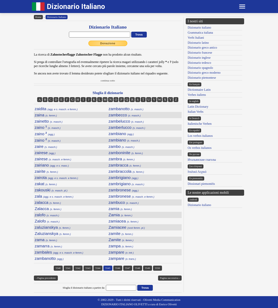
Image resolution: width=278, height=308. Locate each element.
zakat (46, 183)
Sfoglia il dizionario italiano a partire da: (84, 287)
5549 (147, 268)
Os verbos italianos (200, 147)
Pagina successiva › (170, 278)
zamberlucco (127, 127)
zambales (59, 252)
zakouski (51, 190)
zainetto (48, 121)
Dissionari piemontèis (201, 183)
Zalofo (47, 221)
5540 (58, 268)
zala (54, 196)
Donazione (107, 43)
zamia (120, 208)
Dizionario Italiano (76, 6)
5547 (127, 268)
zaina (46, 115)
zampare (121, 252)
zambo (122, 146)
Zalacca (48, 208)
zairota (56, 177)
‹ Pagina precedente (46, 278)
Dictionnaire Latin (199, 89)
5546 (117, 268)
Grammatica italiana (200, 32)
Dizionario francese (200, 52)
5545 (107, 268)
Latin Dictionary (198, 106)
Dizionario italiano (199, 27)
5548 (137, 268)
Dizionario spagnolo (200, 67)
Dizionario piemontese (202, 77)
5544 (97, 268)
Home (38, 17)
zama (46, 239)
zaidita (56, 108)
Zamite (121, 239)
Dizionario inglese (199, 57)
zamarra (48, 246)
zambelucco (126, 121)
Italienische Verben (200, 123)
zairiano (52, 165)
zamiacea (123, 221)
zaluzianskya (52, 227)
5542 (78, 268)
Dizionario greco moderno (204, 72)
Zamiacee (127, 227)
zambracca (125, 165)
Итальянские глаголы (202, 159)
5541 (68, 268)
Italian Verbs (195, 111)
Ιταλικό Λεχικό (197, 171)
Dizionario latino (198, 42)
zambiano (121, 133)
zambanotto (126, 108)
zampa (121, 246)
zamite (121, 233)
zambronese (124, 190)
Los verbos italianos (200, 135)
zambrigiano (123, 177)
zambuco (124, 202)
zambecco (125, 115)
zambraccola (126, 171)
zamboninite (126, 152)
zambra (122, 159)
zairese (45, 152)
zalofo (47, 215)
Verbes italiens (197, 94)
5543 (88, 268)
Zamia (120, 215)
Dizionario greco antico (202, 47)
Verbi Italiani (196, 37)
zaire (46, 146)
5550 (157, 268)
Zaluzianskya (53, 233)
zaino (48, 127)
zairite (46, 171)
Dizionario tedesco (199, 62)
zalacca (48, 202)
